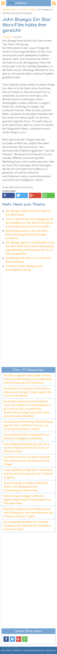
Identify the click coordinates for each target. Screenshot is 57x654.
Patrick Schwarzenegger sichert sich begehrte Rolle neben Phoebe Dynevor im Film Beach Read (27, 499)
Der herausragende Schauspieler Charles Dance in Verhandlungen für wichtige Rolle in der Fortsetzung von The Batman (27, 379)
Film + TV (17, 9)
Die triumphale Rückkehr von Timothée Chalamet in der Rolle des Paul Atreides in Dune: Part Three (27, 525)
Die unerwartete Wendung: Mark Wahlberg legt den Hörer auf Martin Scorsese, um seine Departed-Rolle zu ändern (28, 425)
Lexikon (17, 3)
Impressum (50, 650)
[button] (8, 195)
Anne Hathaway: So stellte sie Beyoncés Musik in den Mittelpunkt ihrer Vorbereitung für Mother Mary (25, 486)
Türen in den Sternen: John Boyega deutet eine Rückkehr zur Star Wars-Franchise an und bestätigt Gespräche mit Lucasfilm (29, 222)
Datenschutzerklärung (33, 650)
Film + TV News (29, 9)
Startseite (6, 9)
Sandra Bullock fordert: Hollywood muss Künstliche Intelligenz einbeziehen (26, 436)
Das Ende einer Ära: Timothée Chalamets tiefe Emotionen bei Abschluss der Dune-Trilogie (26, 460)
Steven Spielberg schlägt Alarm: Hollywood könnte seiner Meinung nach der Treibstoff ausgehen (28, 473)
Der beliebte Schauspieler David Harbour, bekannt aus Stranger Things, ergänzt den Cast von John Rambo (27, 392)
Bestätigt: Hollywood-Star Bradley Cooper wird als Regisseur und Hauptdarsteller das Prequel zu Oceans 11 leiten (28, 512)
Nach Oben (6, 650)
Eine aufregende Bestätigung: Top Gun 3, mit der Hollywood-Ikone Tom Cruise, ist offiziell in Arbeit (26, 447)
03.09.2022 (7, 37)
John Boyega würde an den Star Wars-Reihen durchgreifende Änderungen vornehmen (26, 234)
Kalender (17, 650)
